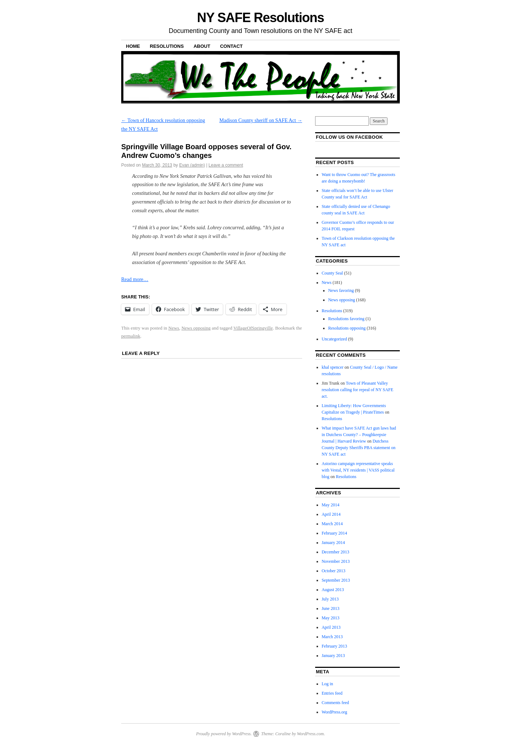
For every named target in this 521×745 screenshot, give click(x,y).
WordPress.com (310, 733)
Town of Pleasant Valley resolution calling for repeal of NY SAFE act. (357, 390)
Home (133, 46)
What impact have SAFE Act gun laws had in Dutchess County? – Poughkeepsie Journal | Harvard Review (359, 435)
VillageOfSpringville (253, 328)
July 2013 (330, 599)
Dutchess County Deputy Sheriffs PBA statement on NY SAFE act (358, 448)
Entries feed (332, 693)
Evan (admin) (192, 165)
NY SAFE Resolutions (260, 17)
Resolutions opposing (347, 328)
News (173, 328)
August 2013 (333, 589)
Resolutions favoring (346, 318)
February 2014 (334, 533)
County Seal (332, 273)
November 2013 (336, 561)
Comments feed (335, 702)
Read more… (134, 279)
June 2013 (330, 608)
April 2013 (331, 627)
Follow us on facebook (349, 137)
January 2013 (333, 655)
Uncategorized (334, 339)
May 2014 (330, 504)
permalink (130, 336)
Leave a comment (225, 165)
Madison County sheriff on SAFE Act (260, 120)
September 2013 (336, 580)
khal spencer (332, 367)
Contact (231, 46)
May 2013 (330, 617)
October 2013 (334, 570)
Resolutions (167, 46)
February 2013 (334, 646)
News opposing (196, 328)
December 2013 (335, 551)
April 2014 (331, 514)
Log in (327, 683)
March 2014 (332, 523)
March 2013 (332, 636)
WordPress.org (334, 712)
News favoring (341, 290)
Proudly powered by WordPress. (224, 733)
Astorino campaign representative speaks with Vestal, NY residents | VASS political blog (358, 470)
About (202, 46)
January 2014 (333, 542)
